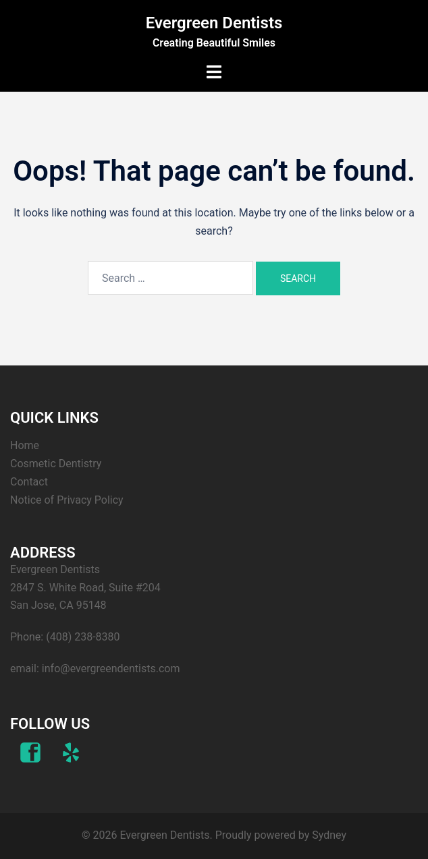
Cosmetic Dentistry (55, 463)
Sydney (329, 835)
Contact (29, 481)
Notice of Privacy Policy (67, 500)
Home (24, 445)
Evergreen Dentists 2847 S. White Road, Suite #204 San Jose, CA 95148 (85, 587)
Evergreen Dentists (214, 22)
